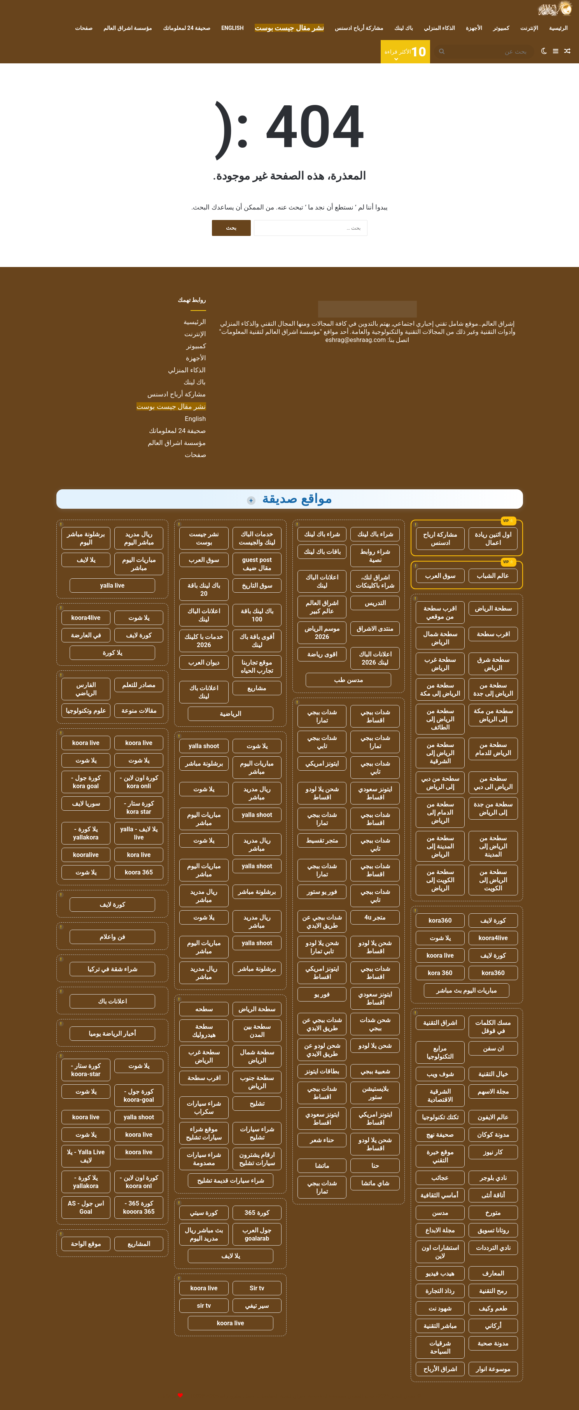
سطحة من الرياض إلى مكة (440, 689)
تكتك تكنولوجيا (440, 1117)
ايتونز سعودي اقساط (375, 793)
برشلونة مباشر (204, 763)
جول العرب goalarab (256, 1234)
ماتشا (322, 1165)
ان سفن (493, 1048)
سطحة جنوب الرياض (257, 1082)
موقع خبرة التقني (440, 1156)
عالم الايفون (493, 1117)
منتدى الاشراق (375, 628)
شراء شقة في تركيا (112, 969)
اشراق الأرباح (440, 1369)
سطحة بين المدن (257, 1030)
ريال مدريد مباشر (257, 793)
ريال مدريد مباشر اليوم (139, 538)
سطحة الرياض (493, 608)
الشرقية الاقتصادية (440, 1095)
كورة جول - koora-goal (139, 1095)
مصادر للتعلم (139, 685)
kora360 (440, 920)
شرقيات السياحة (440, 1347)
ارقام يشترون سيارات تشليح (257, 1159)
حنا (375, 1165)
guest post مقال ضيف (257, 564)
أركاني (493, 1326)
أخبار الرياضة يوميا (112, 1033)
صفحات (84, 28)
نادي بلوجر (493, 1177)
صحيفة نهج (440, 1134)
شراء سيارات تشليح (257, 1133)
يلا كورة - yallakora (85, 833)
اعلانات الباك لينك (322, 581)
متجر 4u (375, 917)
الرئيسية (558, 28)
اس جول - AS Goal (86, 1207)
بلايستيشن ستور (375, 1093)
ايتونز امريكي (322, 763)
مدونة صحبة (493, 1343)
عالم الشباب (493, 575)
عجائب (440, 1177)
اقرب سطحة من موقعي (440, 612)
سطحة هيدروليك (203, 1030)
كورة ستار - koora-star (86, 1070)
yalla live (112, 585)
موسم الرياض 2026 (322, 632)
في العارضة (86, 635)
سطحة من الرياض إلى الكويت (493, 880)
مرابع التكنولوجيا (440, 1052)
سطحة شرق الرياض (493, 664)
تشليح (257, 1103)
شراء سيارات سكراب (204, 1107)
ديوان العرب (203, 662)
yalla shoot (204, 746)
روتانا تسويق (493, 1230)
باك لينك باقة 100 (257, 615)
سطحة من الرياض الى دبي (493, 783)
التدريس (375, 603)
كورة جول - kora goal (86, 782)
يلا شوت (440, 938)
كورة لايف (493, 920)
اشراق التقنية (440, 1022)
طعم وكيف (493, 1308)
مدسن (440, 1212)
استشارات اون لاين (440, 1252)
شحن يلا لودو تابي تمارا (322, 947)
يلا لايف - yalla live (138, 833)
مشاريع (256, 688)
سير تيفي (257, 1305)
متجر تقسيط (322, 840)
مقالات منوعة (139, 710)
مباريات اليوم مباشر (257, 767)
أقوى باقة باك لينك (257, 641)
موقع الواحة (86, 1244)
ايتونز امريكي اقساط (322, 973)
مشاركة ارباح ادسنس (440, 538)
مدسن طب (348, 680)
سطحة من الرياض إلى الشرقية (440, 753)
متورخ (493, 1212)
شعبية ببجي (375, 1071)
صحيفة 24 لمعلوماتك (186, 28)
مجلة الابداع (440, 1230)
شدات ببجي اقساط (375, 716)
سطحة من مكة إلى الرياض (493, 715)
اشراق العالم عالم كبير (322, 607)
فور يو (322, 994)
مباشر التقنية (440, 1326)
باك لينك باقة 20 (203, 589)
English (232, 28)
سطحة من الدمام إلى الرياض (440, 812)
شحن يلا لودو (375, 1045)
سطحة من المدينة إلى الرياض (440, 846)
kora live (139, 855)
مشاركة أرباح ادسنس (359, 28)
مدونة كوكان (493, 1134)
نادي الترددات (493, 1247)
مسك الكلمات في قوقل (493, 1027)
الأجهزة (474, 28)
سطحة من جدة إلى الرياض (493, 808)
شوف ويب (440, 1074)
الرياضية (230, 713)
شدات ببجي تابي (322, 742)
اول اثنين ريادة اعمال (493, 538)
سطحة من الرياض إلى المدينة (493, 846)
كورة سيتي (204, 1212)
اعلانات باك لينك (203, 692)
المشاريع (139, 1244)
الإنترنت (529, 28)
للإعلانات (167, 1396)
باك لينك (403, 28)
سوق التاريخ (257, 585)
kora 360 (440, 973)
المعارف (493, 1273)
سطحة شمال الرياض (440, 638)
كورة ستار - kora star (139, 807)
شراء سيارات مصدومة (204, 1159)
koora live (440, 955)
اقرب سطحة (493, 634)
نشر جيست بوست (204, 538)
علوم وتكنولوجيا (86, 710)
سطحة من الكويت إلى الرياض (440, 880)
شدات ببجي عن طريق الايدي (322, 921)
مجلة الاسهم (493, 1091)
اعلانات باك (112, 1001)
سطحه (204, 1009)
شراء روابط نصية (375, 556)
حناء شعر (322, 1140)
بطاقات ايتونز (322, 1071)
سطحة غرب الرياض (440, 664)
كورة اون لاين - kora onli (138, 782)
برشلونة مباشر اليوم (86, 538)
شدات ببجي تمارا (322, 716)
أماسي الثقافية (440, 1195)
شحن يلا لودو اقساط (322, 793)
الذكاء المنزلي (439, 28)
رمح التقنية (493, 1291)
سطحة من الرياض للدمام (493, 749)
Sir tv (257, 1288)
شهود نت (440, 1308)
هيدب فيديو (440, 1273)
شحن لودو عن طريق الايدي (322, 1050)
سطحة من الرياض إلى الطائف (440, 719)
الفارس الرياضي (85, 689)
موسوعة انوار (493, 1369)
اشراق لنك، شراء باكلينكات (375, 581)
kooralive (86, 855)
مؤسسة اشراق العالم (127, 28)
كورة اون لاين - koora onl (138, 1182)
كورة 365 (257, 1212)
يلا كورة (112, 652)
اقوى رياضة (322, 654)
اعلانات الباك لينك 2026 (375, 658)
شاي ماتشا (375, 1183)
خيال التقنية (493, 1074)
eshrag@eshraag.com (355, 340)
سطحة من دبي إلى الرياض (440, 783)
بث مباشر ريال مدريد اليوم (204, 1234)
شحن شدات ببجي (375, 1024)
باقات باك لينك (322, 551)
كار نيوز (493, 1152)
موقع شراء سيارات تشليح (204, 1133)
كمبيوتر (501, 28)
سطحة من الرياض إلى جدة (493, 689)
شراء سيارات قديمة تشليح (230, 1180)
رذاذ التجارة (440, 1291)
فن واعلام (112, 937)
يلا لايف (230, 1256)
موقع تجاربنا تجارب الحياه (257, 666)
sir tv (204, 1305)
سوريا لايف (86, 803)
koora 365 (139, 872)
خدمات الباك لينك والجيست (257, 538)
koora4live (493, 938)
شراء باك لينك (375, 534)
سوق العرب (440, 575)
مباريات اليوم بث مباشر (466, 990)
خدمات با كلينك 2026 (203, 641)
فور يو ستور (322, 891)
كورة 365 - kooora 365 (138, 1207)
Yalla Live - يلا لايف (86, 1156)
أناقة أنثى (493, 1195)
